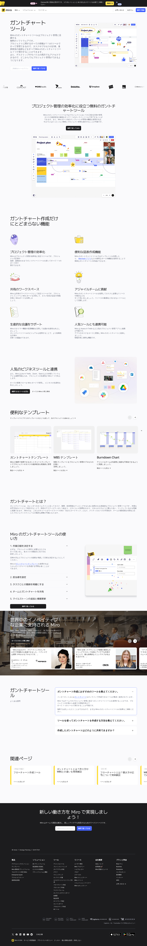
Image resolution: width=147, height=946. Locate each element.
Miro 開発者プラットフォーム (21, 869)
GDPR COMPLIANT (85, 919)
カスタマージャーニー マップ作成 (63, 881)
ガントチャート (80, 697)
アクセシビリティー (18, 877)
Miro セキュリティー (80, 886)
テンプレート (16, 867)
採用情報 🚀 (99, 867)
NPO (117, 880)
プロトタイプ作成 (59, 887)
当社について (99, 864)
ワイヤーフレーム (59, 890)
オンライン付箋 (58, 877)
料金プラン (119, 864)
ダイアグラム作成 (59, 869)
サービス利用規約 (30, 940)
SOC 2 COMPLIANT (73, 919)
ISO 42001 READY (49, 919)
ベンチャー (119, 877)
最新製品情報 (16, 880)
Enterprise (119, 869)
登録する (110, 3)
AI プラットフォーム (39, 864)
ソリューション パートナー (82, 883)
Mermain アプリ (84, 258)
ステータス (77, 875)
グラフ (56, 872)
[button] (67, 577)
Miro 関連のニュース (101, 869)
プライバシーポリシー (45, 940)
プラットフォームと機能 (40, 872)
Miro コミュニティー (80, 877)
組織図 (55, 896)
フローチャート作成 (60, 885)
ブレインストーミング (60, 867)
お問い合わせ (119, 10)
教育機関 (119, 875)
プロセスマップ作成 (60, 906)
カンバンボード (58, 904)
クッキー (57, 940)
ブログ (76, 872)
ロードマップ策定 (59, 901)
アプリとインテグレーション (20, 864)
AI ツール (56, 909)
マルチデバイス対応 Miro (19, 872)
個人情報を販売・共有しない (71, 940)
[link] (73, 128)
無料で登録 (140, 10)
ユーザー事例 (78, 864)
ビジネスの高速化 (38, 869)
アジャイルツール (59, 864)
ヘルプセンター (79, 869)
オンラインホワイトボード (62, 893)
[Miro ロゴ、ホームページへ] (7, 10)
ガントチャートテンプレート (27, 564)
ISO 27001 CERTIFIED (60, 919)
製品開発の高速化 (38, 867)
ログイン (130, 10)
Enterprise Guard (17, 875)
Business (119, 867)
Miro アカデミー (79, 867)
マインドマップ (58, 875)
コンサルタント (121, 872)
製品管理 (56, 898)
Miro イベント (78, 880)
